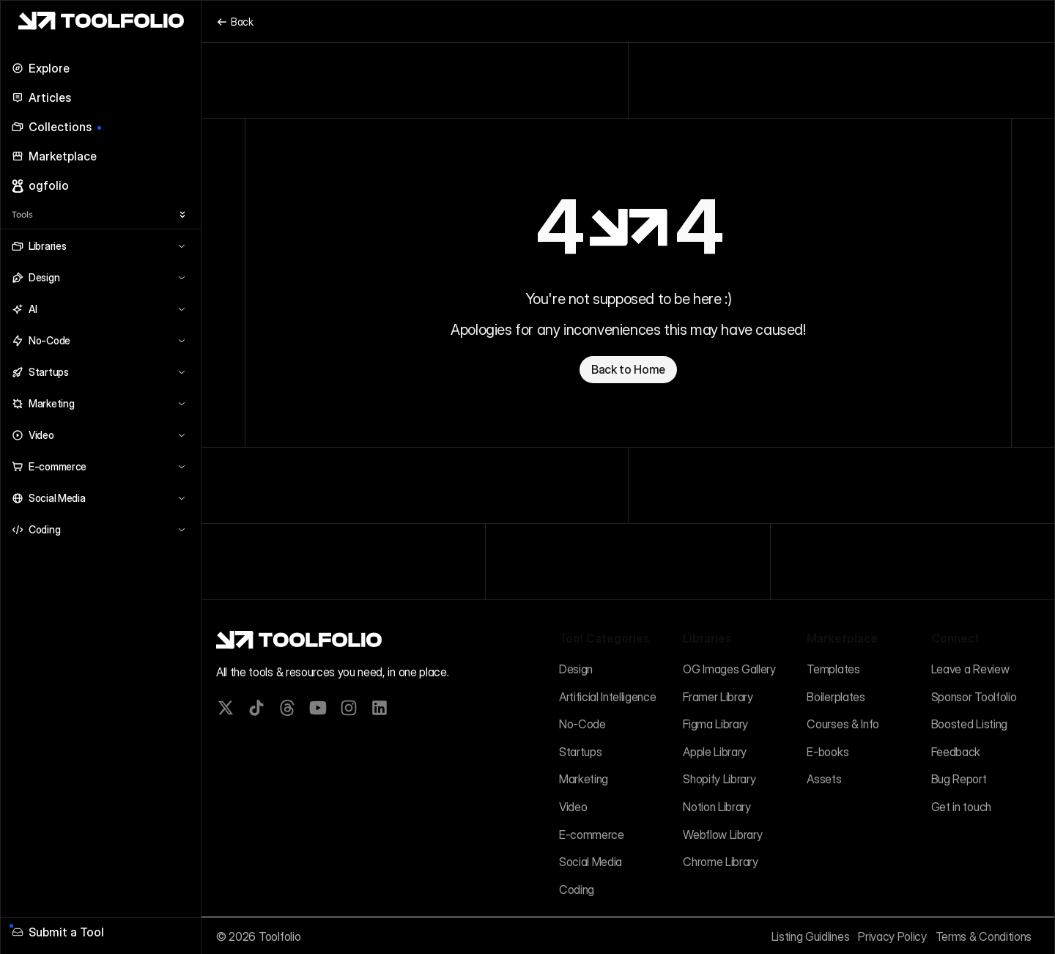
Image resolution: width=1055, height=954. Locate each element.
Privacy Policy (892, 936)
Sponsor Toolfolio (974, 696)
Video (573, 806)
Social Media (590, 861)
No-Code (582, 724)
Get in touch (961, 806)
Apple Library (715, 751)
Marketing (583, 779)
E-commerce (591, 834)
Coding (576, 889)
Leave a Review (970, 669)
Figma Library (715, 724)
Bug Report (959, 779)
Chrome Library (720, 861)
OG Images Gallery (729, 669)
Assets (824, 779)
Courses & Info (843, 724)
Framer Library (718, 696)
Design (576, 669)
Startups (580, 751)
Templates (833, 669)
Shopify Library (719, 779)
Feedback (955, 751)
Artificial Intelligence (607, 696)
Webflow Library (722, 834)
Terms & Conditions (984, 936)
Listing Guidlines (810, 936)
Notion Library (717, 806)
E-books (827, 751)
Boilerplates (836, 696)
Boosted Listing (969, 724)
